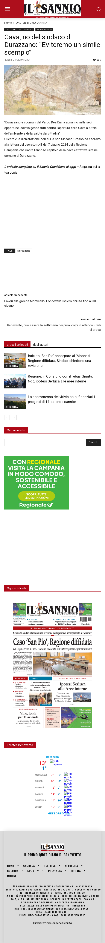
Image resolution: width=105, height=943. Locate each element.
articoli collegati (17, 344)
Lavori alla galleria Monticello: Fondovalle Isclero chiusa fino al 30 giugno (50, 303)
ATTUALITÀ (12, 366)
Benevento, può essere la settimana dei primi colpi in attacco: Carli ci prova (54, 327)
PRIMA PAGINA (44, 29)
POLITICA (10, 386)
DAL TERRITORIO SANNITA (31, 23)
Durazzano (23, 250)
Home (8, 23)
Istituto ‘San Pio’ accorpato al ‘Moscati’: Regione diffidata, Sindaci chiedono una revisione (59, 361)
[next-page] (14, 417)
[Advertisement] (52, 211)
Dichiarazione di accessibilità (52, 923)
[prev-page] (7, 417)
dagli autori (40, 344)
